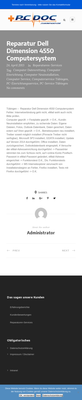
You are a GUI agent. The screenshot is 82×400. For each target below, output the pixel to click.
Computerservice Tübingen (50, 79)
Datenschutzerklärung (21, 348)
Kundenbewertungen (20, 314)
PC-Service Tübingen (54, 83)
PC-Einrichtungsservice (22, 83)
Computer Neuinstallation (41, 74)
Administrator (41, 232)
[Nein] (78, 392)
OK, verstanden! (26, 395)
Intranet (14, 370)
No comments (15, 88)
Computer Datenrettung (29, 70)
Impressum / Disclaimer (22, 354)
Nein (38, 395)
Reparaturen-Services (47, 65)
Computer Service (18, 79)
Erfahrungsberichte (20, 307)
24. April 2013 (15, 65)
